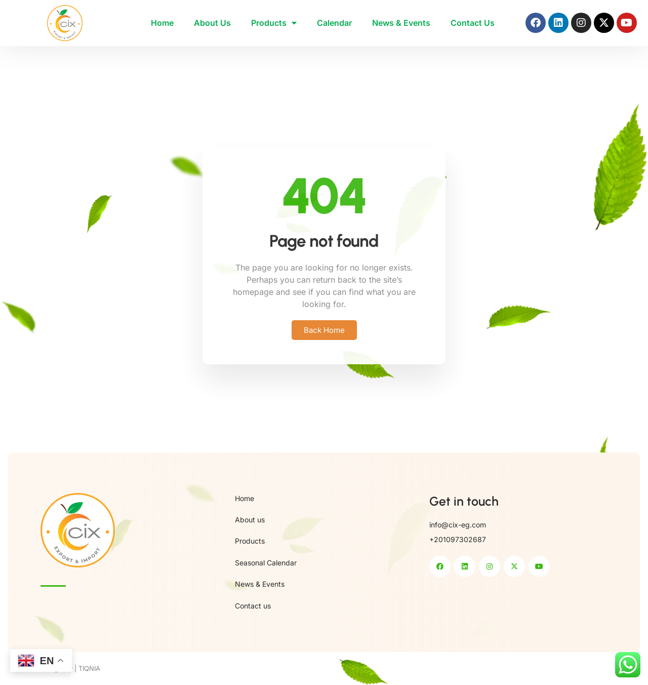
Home (162, 23)
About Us (212, 23)
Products (274, 23)
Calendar (334, 23)
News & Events (401, 23)
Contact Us (473, 23)
